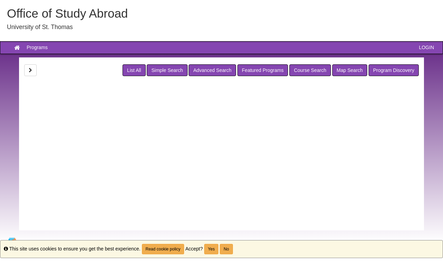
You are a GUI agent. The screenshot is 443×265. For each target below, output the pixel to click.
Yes (211, 249)
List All (134, 70)
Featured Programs (263, 70)
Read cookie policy (163, 249)
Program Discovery (393, 70)
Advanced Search (212, 70)
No (226, 249)
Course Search (310, 70)
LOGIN (426, 47)
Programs (37, 47)
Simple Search (167, 70)
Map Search (350, 70)
